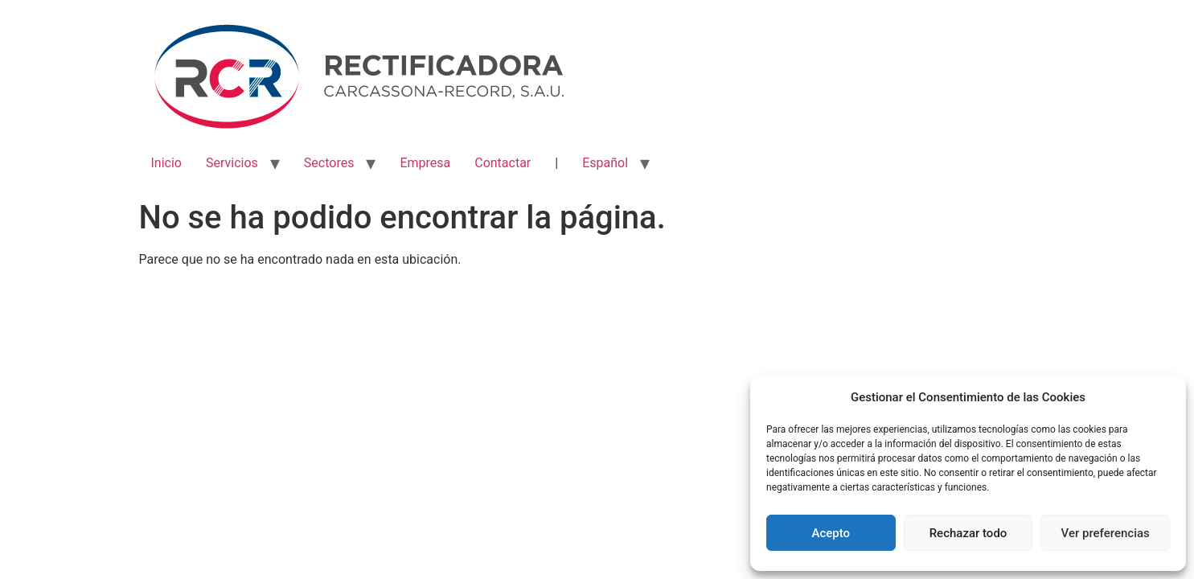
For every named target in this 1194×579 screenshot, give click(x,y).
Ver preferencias (1105, 533)
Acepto (831, 533)
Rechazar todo (968, 533)
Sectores (329, 162)
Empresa (425, 162)
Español (605, 162)
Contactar (502, 162)
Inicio (166, 162)
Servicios (232, 162)
